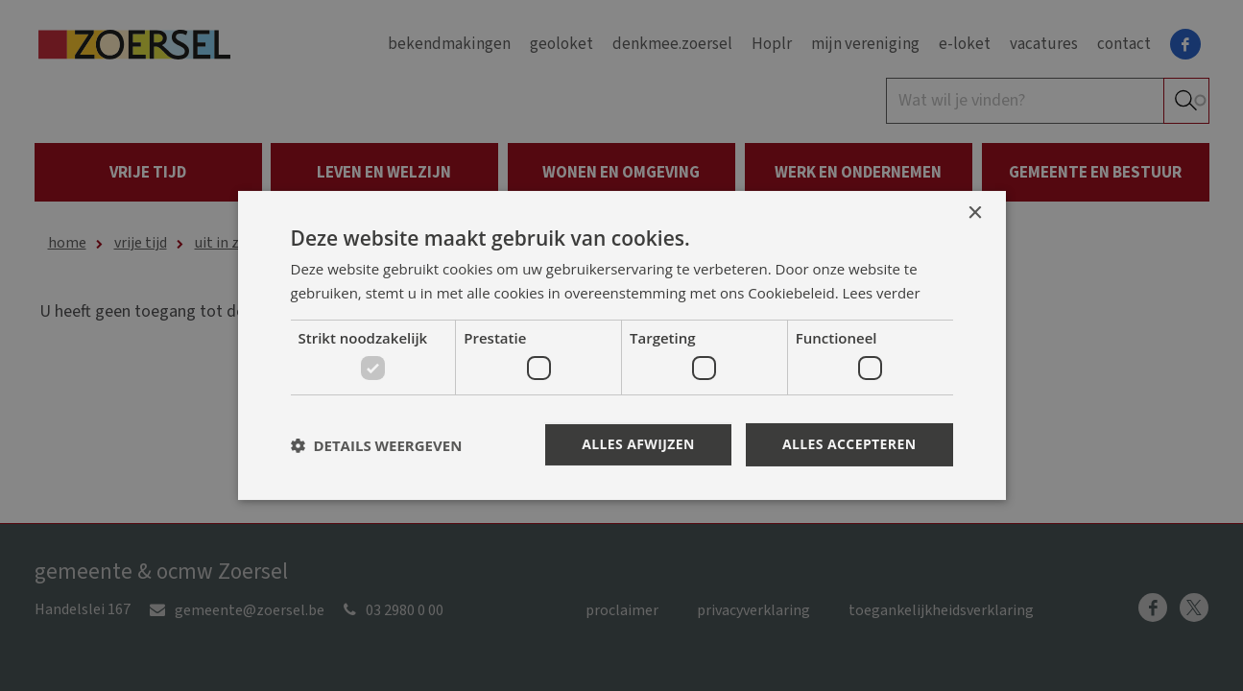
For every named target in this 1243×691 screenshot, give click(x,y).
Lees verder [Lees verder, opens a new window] (882, 292)
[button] (377, 445)
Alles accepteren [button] (849, 444)
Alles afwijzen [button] (638, 444)
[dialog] (621, 345)
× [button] (975, 213)
